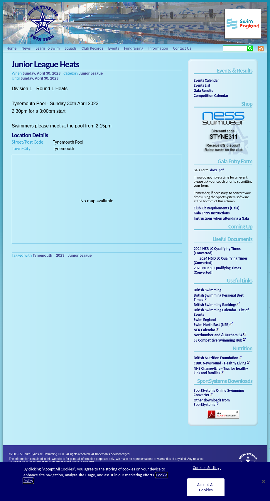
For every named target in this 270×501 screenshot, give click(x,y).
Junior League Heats (45, 64)
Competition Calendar (211, 95)
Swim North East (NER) (212, 324)
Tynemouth (42, 255)
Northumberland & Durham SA (218, 335)
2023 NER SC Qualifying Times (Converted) (217, 270)
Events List (202, 85)
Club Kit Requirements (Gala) (216, 208)
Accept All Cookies (206, 487)
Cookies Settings (207, 467)
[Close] (264, 481)
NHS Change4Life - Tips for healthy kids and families (221, 370)
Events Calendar (206, 80)
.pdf (221, 170)
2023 (60, 255)
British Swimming (207, 290)
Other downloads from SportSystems (212, 402)
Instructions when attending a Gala (221, 218)
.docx (213, 170)
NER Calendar (204, 330)
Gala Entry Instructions (212, 213)
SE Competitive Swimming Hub (218, 340)
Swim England (205, 319)
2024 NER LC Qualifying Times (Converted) (217, 250)
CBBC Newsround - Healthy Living (220, 363)
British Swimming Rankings (215, 304)
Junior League (91, 73)
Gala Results (203, 90)
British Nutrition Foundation (216, 358)
